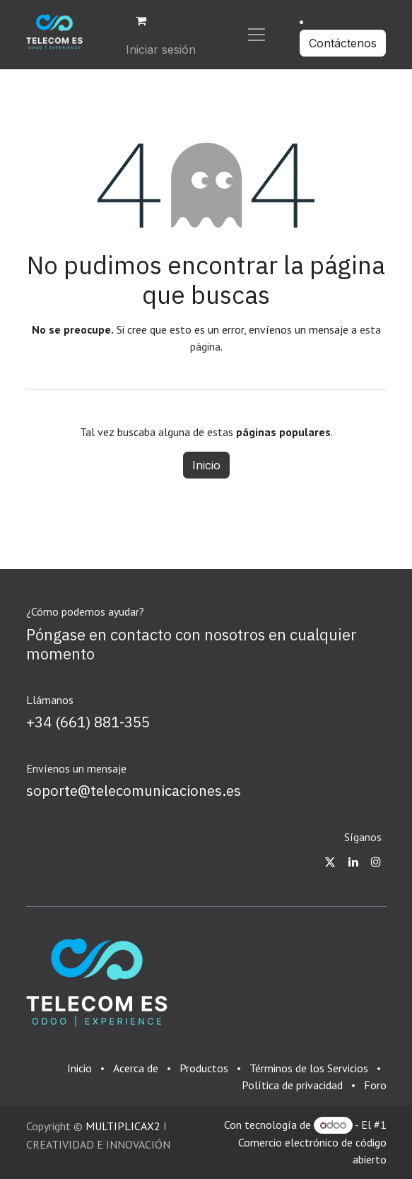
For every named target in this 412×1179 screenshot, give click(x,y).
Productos (203, 1068)
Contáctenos (343, 43)
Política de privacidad (292, 1085)
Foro (375, 1085)
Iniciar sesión (161, 49)
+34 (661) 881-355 (88, 722)
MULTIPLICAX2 (123, 1126)
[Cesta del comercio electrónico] (140, 20)
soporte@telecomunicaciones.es (133, 790)
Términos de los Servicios (308, 1068)
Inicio (206, 465)
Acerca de (135, 1068)
